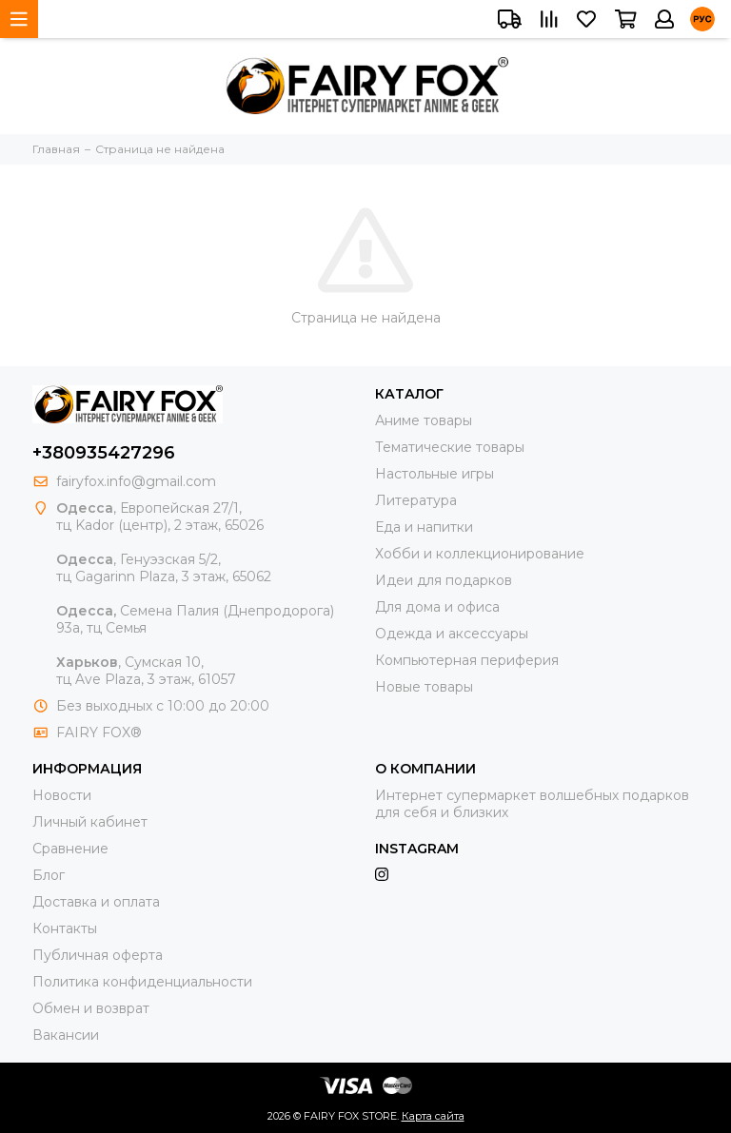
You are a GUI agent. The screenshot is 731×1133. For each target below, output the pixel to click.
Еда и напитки (424, 527)
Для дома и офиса (437, 606)
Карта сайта (433, 1116)
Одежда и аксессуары (451, 633)
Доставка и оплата (96, 901)
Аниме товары (423, 420)
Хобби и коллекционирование (479, 553)
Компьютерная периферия (467, 660)
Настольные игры (434, 473)
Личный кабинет (90, 821)
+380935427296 (103, 452)
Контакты (64, 928)
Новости (61, 795)
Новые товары (424, 686)
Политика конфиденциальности (142, 981)
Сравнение (70, 848)
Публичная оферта (97, 955)
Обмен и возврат (90, 1008)
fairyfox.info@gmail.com (136, 481)
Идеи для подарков (443, 580)
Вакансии (65, 1035)
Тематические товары (449, 447)
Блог (48, 875)
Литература (416, 500)
